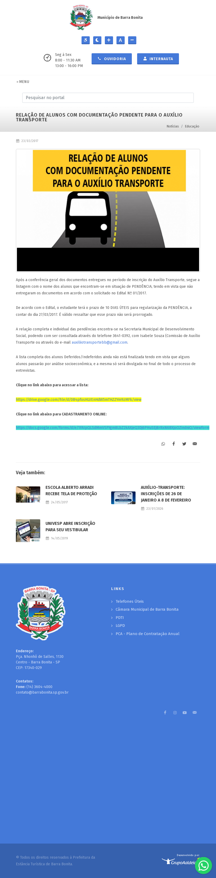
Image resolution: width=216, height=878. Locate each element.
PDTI (120, 617)
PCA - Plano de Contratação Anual (147, 633)
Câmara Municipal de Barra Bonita (147, 609)
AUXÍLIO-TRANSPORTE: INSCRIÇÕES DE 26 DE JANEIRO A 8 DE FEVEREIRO (166, 494)
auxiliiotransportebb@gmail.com (99, 342)
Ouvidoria (111, 58)
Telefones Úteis (130, 601)
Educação (192, 126)
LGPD (120, 625)
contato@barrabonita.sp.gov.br (42, 692)
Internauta (158, 58)
